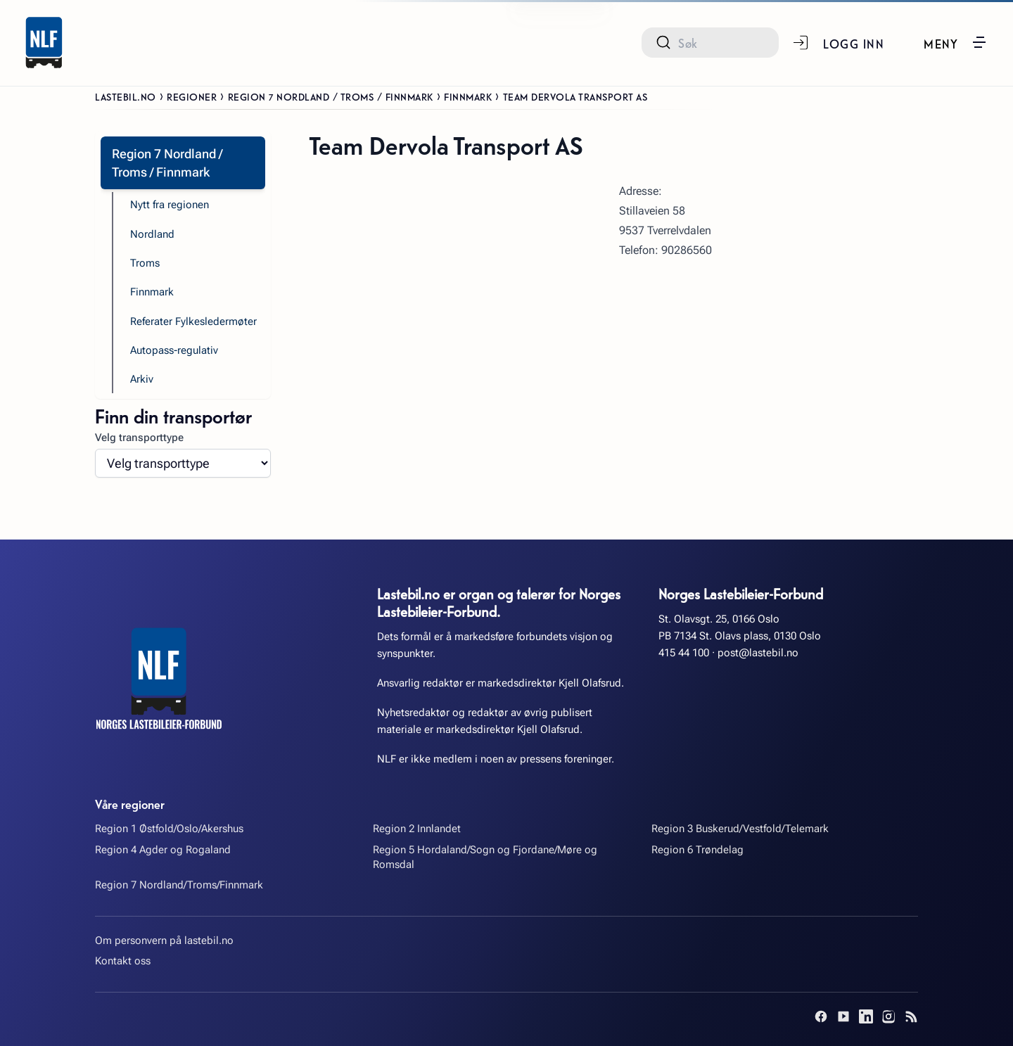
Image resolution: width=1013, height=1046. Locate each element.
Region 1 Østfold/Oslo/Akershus (169, 828)
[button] (955, 42)
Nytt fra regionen (169, 204)
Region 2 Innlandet (417, 828)
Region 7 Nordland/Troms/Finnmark (179, 885)
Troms (145, 263)
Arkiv (141, 379)
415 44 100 (683, 652)
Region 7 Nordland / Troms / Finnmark (330, 96)
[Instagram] (888, 1016)
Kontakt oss (123, 961)
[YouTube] (843, 1016)
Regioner (192, 96)
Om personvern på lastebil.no (164, 940)
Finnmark (468, 96)
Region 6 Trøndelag (697, 849)
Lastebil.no (125, 96)
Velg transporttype (139, 437)
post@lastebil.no (758, 652)
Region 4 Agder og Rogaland (163, 849)
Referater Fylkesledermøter (193, 321)
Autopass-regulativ (174, 350)
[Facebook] (821, 1016)
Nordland (152, 234)
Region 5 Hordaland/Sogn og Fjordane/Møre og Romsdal (485, 857)
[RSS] (911, 1016)
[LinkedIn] (866, 1016)
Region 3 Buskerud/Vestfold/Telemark (740, 828)
